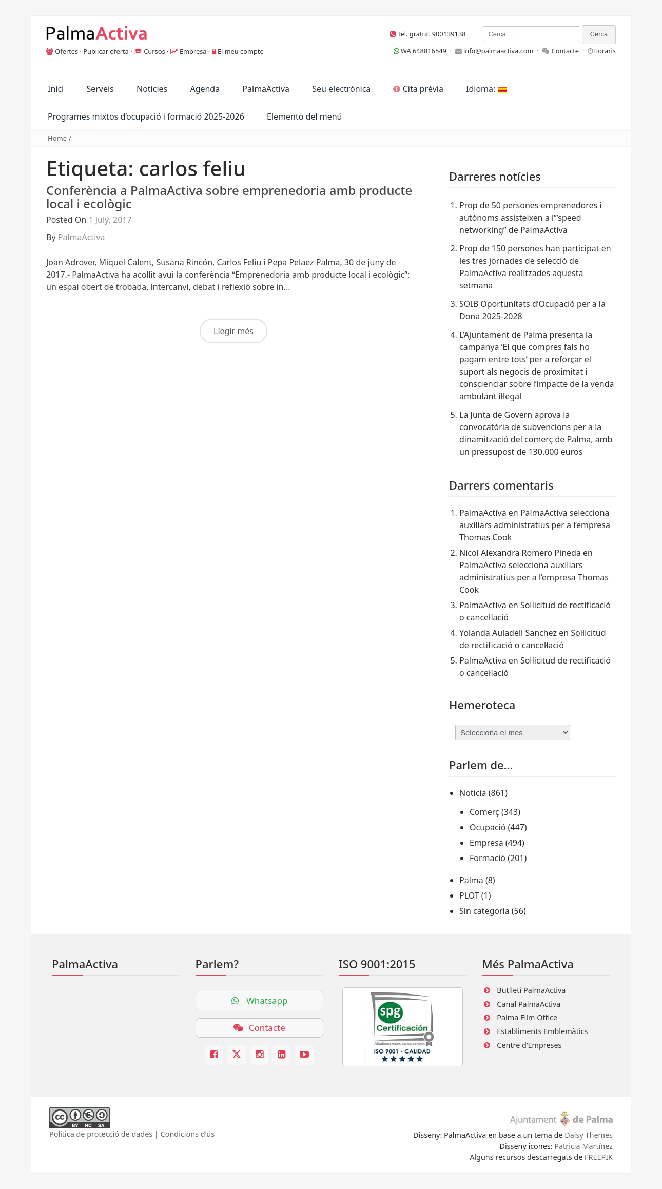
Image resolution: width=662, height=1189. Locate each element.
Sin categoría (484, 911)
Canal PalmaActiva (528, 1004)
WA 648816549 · (424, 50)
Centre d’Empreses (529, 1045)
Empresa (193, 51)
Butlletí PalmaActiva (531, 990)
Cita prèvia (418, 88)
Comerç (484, 811)
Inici (56, 88)
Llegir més (233, 331)
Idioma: (486, 88)
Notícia (472, 792)
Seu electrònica (341, 88)
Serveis (99, 88)
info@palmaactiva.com (498, 50)
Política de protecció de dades (100, 1134)
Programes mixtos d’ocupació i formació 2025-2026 (146, 116)
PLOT (469, 895)
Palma (471, 880)
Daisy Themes (588, 1135)
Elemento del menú (304, 116)
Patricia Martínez (583, 1146)
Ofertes (66, 51)
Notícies (152, 88)
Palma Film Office (527, 1017)
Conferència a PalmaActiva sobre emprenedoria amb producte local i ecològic (229, 197)
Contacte (565, 50)
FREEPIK (599, 1157)
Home (57, 138)
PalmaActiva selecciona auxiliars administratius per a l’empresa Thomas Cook (534, 525)
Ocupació (487, 827)
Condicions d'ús (188, 1134)
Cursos (154, 51)
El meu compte (241, 51)
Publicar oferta (106, 51)
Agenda (205, 88)
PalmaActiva (265, 88)
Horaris (604, 50)
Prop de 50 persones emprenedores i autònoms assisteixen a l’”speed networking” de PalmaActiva (530, 218)
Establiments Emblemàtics (542, 1031)
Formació (487, 858)
